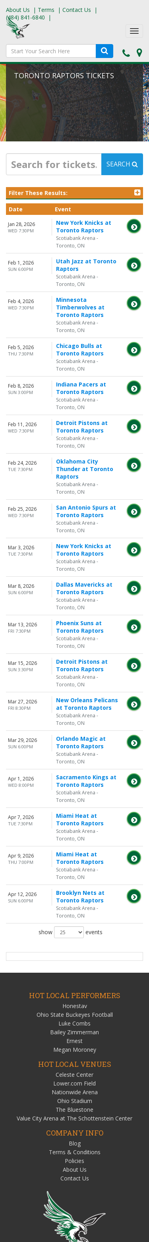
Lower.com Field (74, 933)
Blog (75, 993)
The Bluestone (74, 960)
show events (71, 782)
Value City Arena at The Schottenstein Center (74, 968)
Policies (74, 1011)
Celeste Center (74, 925)
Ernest (74, 891)
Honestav (74, 856)
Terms (46, 10)
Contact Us (76, 10)
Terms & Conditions (75, 1002)
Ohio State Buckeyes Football (75, 865)
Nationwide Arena (75, 942)
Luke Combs (74, 873)
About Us (18, 10)
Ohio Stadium (74, 951)
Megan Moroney (74, 900)
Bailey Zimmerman (74, 882)
